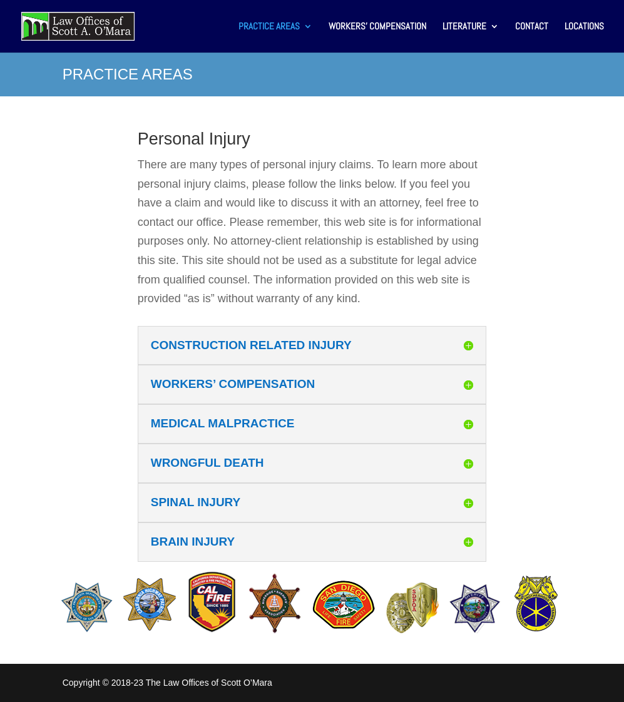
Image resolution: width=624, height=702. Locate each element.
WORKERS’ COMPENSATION (377, 27)
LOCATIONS (584, 27)
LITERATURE (464, 27)
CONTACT (531, 27)
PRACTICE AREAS (269, 27)
